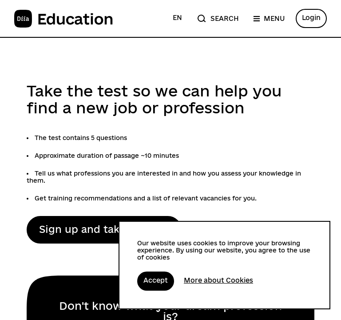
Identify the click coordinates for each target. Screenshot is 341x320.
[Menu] (269, 18)
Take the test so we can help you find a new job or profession (154, 99)
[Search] (217, 18)
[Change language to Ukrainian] (177, 18)
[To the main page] (64, 19)
